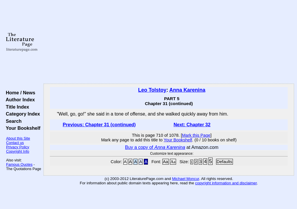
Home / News (19, 92)
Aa (165, 161)
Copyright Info (17, 151)
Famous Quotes (19, 164)
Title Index (16, 106)
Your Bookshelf (21, 128)
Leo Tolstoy (152, 90)
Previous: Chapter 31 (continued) (99, 124)
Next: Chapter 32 (191, 124)
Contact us (15, 142)
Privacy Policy (17, 147)
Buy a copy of (155, 147)
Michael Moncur (185, 178)
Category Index (21, 113)
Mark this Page (196, 135)
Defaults (224, 161)
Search (12, 121)
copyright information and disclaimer (226, 183)
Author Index (19, 99)
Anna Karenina (187, 90)
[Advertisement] (168, 42)
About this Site (18, 138)
